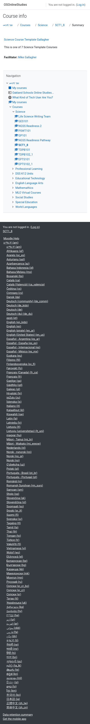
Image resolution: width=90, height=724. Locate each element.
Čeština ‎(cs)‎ (13, 288)
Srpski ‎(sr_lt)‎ (14, 510)
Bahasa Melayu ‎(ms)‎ (19, 272)
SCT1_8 (60, 25)
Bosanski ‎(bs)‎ (14, 276)
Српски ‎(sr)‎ (13, 594)
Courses (25, 25)
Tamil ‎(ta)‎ (12, 527)
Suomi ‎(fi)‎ (12, 515)
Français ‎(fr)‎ (14, 376)
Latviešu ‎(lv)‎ (14, 422)
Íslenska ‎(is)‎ (14, 401)
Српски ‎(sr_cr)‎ (15, 590)
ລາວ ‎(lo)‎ (11, 686)
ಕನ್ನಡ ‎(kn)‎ (12, 674)
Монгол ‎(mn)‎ (14, 577)
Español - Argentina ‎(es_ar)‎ (23, 339)
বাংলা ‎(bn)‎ (11, 657)
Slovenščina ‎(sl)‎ (16, 502)
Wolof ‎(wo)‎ (13, 552)
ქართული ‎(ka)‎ (15, 607)
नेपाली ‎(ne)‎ (12, 644)
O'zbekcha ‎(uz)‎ (15, 464)
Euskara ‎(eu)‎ (14, 355)
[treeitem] (45, 145)
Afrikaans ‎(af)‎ (14, 251)
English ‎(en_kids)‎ (16, 322)
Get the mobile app (14, 719)
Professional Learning (28, 169)
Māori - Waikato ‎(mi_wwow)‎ (23, 443)
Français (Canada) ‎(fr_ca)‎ (22, 372)
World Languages (26, 207)
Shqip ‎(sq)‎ (12, 494)
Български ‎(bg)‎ (16, 565)
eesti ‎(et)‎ (12, 318)
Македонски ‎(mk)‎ (17, 573)
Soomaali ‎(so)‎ (15, 506)
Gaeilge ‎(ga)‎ (14, 381)
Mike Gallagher (27, 57)
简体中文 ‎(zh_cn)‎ (17, 707)
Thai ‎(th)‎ (11, 531)
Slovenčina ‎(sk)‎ (15, 498)
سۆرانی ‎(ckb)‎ (13, 628)
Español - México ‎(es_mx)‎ (22, 351)
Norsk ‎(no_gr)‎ (14, 456)
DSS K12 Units (24, 173)
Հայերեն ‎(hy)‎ (14, 611)
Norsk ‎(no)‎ (13, 460)
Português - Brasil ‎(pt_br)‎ (21, 473)
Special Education (26, 202)
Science (43, 25)
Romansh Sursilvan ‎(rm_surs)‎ (24, 485)
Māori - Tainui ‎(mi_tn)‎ (19, 439)
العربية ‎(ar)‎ (12, 623)
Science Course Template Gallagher (26, 39)
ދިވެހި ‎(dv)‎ (11, 636)
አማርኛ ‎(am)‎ (10, 242)
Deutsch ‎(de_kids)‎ (17, 305)
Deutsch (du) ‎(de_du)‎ (19, 314)
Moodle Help (11, 238)
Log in (80, 4)
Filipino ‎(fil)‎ (13, 360)
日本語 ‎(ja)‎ (13, 699)
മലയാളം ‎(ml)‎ (14, 678)
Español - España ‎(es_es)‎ (21, 343)
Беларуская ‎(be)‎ (16, 561)
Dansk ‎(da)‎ (13, 297)
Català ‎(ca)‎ (13, 280)
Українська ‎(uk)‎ (16, 602)
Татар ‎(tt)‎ (12, 598)
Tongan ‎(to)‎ (13, 535)
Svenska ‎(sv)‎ (14, 519)
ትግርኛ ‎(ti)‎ (12, 640)
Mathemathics (24, 188)
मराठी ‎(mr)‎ (12, 649)
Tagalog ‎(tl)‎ (13, 523)
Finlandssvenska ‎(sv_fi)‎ (20, 364)
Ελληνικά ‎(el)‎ (14, 556)
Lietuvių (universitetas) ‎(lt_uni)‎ (25, 431)
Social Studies (24, 197)
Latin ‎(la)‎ (12, 418)
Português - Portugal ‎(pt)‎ (21, 477)
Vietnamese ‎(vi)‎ (16, 548)
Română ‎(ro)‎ (14, 481)
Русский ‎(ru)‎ (14, 582)
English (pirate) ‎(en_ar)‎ (20, 330)
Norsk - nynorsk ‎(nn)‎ (18, 452)
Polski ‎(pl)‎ (12, 468)
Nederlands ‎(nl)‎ (15, 448)
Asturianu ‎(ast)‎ (15, 259)
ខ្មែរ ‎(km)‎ (11, 690)
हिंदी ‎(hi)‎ (11, 653)
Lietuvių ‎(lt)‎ (13, 427)
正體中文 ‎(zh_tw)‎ (17, 703)
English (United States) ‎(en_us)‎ (25, 334)
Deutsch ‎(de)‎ (14, 309)
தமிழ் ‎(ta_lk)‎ (13, 665)
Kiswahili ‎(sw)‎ (15, 414)
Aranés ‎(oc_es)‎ (15, 255)
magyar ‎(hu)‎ (14, 435)
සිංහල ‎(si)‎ (12, 682)
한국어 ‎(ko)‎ (13, 695)
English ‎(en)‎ (13, 326)
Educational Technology (30, 178)
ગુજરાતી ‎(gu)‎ (14, 661)
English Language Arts (29, 183)
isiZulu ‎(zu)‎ (13, 397)
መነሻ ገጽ (8, 25)
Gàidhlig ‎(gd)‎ (14, 385)
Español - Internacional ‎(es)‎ (23, 347)
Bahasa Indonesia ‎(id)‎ (19, 268)
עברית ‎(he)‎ (12, 615)
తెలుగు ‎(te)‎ (12, 669)
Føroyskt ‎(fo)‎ (14, 368)
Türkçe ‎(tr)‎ (12, 540)
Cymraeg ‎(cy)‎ (14, 293)
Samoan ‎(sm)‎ (14, 489)
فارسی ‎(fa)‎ (12, 632)
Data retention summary (18, 714)
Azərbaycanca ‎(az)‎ (17, 263)
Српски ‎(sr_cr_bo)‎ (17, 586)
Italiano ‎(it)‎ (13, 406)
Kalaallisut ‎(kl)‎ (15, 410)
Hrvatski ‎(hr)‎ (14, 393)
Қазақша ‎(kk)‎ (15, 569)
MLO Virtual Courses (28, 192)
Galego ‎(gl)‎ (13, 389)
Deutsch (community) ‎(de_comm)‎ (27, 301)
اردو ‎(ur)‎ (10, 619)
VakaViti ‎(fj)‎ (13, 544)
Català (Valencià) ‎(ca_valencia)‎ (25, 284)
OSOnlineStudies (15, 4)
